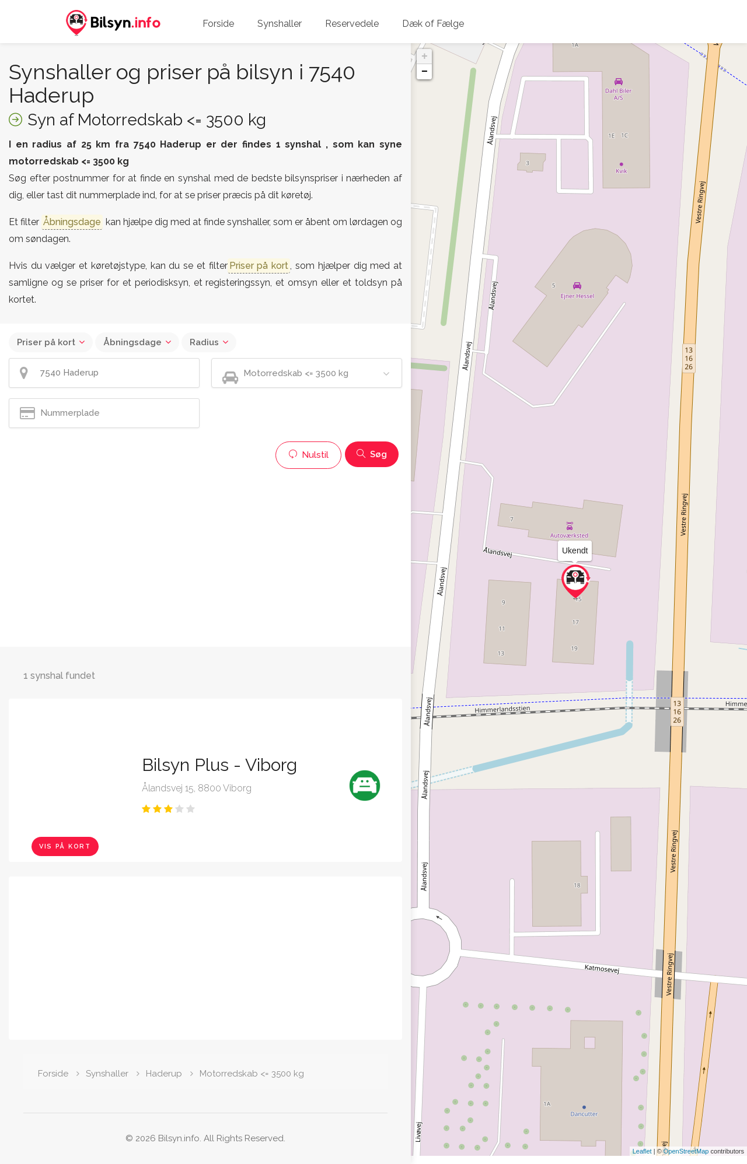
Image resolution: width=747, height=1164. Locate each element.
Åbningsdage (132, 342)
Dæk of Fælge (433, 23)
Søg (372, 454)
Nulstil (308, 455)
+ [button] (424, 57)
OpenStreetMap (686, 1159)
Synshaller (279, 23)
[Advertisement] (205, 556)
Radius (204, 342)
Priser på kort (46, 342)
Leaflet (642, 1159)
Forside (218, 23)
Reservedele (352, 23)
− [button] (424, 72)
